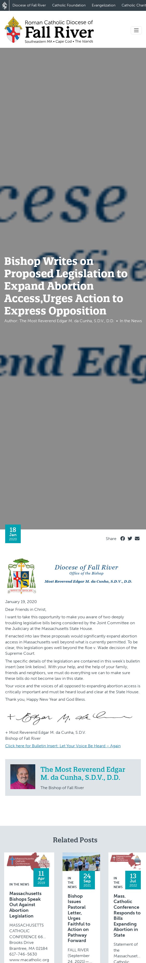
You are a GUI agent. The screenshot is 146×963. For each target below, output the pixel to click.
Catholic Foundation (69, 5)
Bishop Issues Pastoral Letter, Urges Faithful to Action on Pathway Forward (79, 918)
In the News (19, 884)
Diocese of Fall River (29, 5)
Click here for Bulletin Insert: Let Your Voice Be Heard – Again (63, 745)
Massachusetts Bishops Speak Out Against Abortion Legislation (25, 905)
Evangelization (103, 5)
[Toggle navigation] (136, 30)
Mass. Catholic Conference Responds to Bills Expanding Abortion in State (127, 915)
